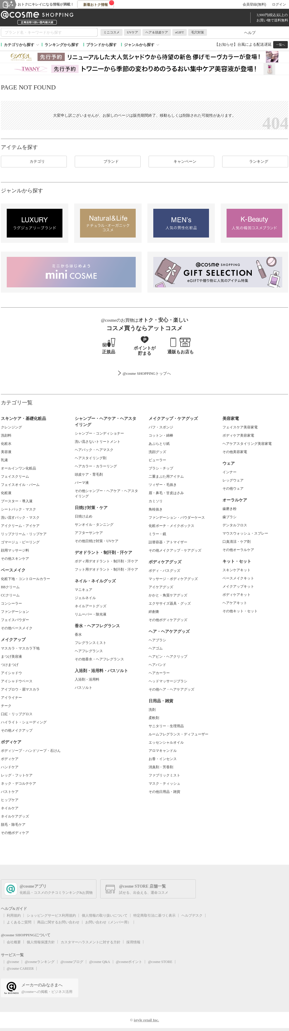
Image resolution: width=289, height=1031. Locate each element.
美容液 (6, 452)
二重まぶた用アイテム (166, 476)
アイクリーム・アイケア (20, 526)
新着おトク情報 (98, 3)
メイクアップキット (238, 586)
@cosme (13, 962)
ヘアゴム (156, 648)
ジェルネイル (85, 598)
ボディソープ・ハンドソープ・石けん (31, 751)
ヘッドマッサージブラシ (168, 681)
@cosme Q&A (99, 962)
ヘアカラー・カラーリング (96, 466)
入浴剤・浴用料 (87, 679)
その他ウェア (233, 488)
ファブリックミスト (164, 775)
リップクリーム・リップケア (24, 534)
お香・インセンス (163, 759)
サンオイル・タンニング (94, 525)
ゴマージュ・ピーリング (20, 542)
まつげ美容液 (11, 656)
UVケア (132, 32)
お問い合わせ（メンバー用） (108, 922)
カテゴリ (34, 162)
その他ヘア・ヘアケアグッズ (171, 689)
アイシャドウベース (17, 681)
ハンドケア (9, 767)
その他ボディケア (15, 833)
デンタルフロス (234, 525)
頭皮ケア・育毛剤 (89, 474)
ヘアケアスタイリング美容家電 (247, 444)
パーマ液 (82, 483)
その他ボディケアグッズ (168, 620)
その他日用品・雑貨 (164, 792)
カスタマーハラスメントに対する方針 (90, 942)
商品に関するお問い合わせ (58, 922)
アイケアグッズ (161, 587)
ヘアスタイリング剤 (90, 458)
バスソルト (83, 688)
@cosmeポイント (129, 962)
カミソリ (156, 501)
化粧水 (6, 444)
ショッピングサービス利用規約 (51, 915)
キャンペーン (181, 162)
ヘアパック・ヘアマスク (94, 450)
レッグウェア (233, 480)
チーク (6, 706)
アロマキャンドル (163, 751)
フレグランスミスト (90, 643)
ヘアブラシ (157, 640)
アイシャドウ (11, 673)
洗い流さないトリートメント (97, 442)
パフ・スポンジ (161, 427)
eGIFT (179, 32)
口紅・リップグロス (17, 714)
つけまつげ (9, 665)
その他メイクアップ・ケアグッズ (175, 550)
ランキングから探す (62, 45)
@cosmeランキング (40, 962)
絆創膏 (154, 612)
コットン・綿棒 (161, 435)
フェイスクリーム (15, 476)
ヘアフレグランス (89, 651)
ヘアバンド (157, 665)
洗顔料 (6, 435)
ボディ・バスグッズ (164, 571)
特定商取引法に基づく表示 (154, 915)
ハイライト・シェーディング (24, 722)
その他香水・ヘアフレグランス (99, 659)
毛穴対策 (197, 32)
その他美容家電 (234, 452)
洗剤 (152, 710)
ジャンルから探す (139, 45)
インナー (229, 472)
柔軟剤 (154, 718)
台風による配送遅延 (254, 44)
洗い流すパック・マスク (20, 518)
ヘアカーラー (159, 673)
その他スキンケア (15, 559)
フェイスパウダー (15, 620)
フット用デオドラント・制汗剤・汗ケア (106, 569)
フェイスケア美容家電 (240, 427)
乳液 (4, 460)
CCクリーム (10, 595)
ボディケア (9, 759)
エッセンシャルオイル (166, 742)
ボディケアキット (236, 595)
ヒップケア (9, 800)
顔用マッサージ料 (15, 550)
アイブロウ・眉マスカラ (20, 689)
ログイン (279, 4)
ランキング (255, 162)
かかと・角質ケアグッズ (168, 595)
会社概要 (14, 942)
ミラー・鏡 (157, 534)
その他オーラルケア (238, 550)
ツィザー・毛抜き (163, 485)
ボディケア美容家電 (238, 435)
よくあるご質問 (19, 922)
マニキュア (83, 590)
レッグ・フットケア (17, 775)
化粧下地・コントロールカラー (25, 579)
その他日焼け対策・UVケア (96, 541)
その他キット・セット (240, 611)
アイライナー (11, 698)
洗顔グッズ (157, 452)
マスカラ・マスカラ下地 (20, 648)
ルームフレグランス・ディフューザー (178, 734)
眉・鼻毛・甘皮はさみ (166, 493)
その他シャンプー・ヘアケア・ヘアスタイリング (106, 493)
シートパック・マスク (18, 509)
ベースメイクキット (238, 578)
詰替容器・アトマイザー (168, 542)
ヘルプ (250, 32)
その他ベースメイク (17, 628)
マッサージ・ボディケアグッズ (173, 579)
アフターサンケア (89, 533)
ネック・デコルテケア (18, 783)
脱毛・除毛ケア (13, 825)
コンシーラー (11, 603)
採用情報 (133, 942)
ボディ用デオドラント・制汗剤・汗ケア (106, 561)
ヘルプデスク (192, 915)
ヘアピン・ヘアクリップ (168, 656)
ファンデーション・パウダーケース (177, 518)
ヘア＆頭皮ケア (156, 32)
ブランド (107, 162)
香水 (78, 634)
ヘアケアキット (234, 603)
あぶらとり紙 (159, 444)
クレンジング (11, 427)
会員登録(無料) (254, 4)
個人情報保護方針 (41, 942)
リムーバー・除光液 (90, 614)
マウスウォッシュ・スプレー (245, 533)
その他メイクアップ (17, 730)
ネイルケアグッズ (15, 816)
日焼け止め (83, 516)
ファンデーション (15, 612)
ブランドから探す (101, 45)
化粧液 (6, 493)
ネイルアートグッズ (90, 606)
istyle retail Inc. (146, 1020)
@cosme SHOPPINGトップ (145, 373)
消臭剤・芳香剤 (161, 767)
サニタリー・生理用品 (166, 726)
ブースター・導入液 (17, 501)
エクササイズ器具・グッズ (170, 603)
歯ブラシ (229, 517)
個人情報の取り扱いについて (104, 915)
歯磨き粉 (229, 509)
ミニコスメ (111, 32)
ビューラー (157, 460)
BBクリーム (10, 587)
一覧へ (280, 44)
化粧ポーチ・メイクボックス (171, 526)
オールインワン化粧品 (18, 468)
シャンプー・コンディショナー (99, 433)
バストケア (9, 792)
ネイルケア (9, 808)
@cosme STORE (160, 962)
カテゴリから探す (19, 45)
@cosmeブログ (71, 962)
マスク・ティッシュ (164, 783)
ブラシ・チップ (161, 468)
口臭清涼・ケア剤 (236, 542)
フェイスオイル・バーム (20, 485)
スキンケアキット (236, 570)
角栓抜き (156, 509)
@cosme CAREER (20, 968)
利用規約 (14, 915)
